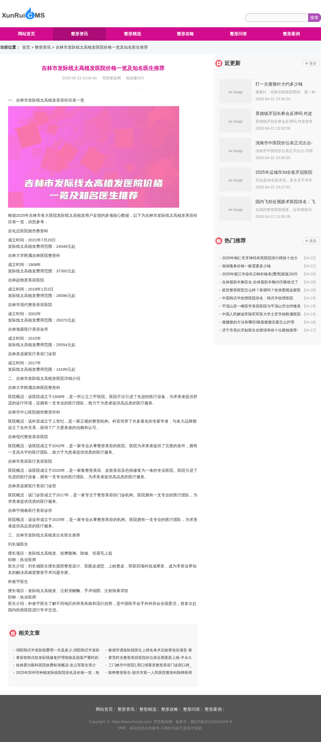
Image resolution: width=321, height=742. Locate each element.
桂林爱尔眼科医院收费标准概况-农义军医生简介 (56, 665)
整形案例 (291, 34)
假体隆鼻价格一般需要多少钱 (246, 266)
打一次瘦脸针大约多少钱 (279, 84)
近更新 (232, 63)
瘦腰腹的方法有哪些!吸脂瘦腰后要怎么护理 (258, 322)
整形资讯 (79, 34)
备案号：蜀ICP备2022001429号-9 (203, 722)
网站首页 (26, 34)
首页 (26, 47)
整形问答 (238, 34)
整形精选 (132, 34)
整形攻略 (185, 34)
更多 (313, 63)
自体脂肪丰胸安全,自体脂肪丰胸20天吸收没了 (260, 282)
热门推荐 (235, 241)
